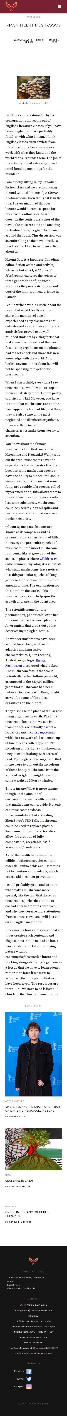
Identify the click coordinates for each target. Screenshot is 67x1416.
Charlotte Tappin (20, 1222)
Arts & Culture (14, 1101)
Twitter (20, 1379)
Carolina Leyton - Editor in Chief (29, 41)
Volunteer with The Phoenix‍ (21, 1288)
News (8, 1175)
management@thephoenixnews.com (33, 1310)
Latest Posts (13, 1285)
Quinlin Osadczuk (20, 1186)
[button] (41, 7)
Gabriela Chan (18, 1116)
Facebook (19, 1371)
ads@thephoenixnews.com (33, 1337)
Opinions (10, 1206)
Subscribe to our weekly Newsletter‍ (26, 1277)
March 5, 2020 (54, 41)
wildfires (46, 559)
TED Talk (31, 821)
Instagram (19, 1386)
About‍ (10, 1281)
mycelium (47, 732)
